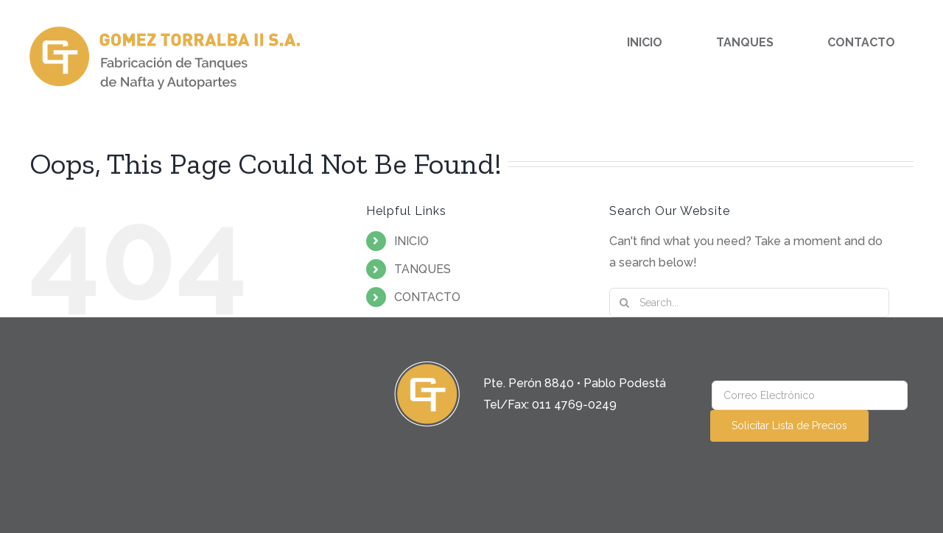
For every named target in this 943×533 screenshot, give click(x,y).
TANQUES (422, 269)
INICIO (411, 241)
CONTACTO (427, 297)
